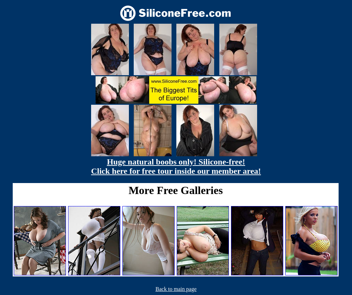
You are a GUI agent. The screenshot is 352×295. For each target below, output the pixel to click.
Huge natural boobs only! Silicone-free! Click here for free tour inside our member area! (176, 166)
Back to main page (176, 289)
